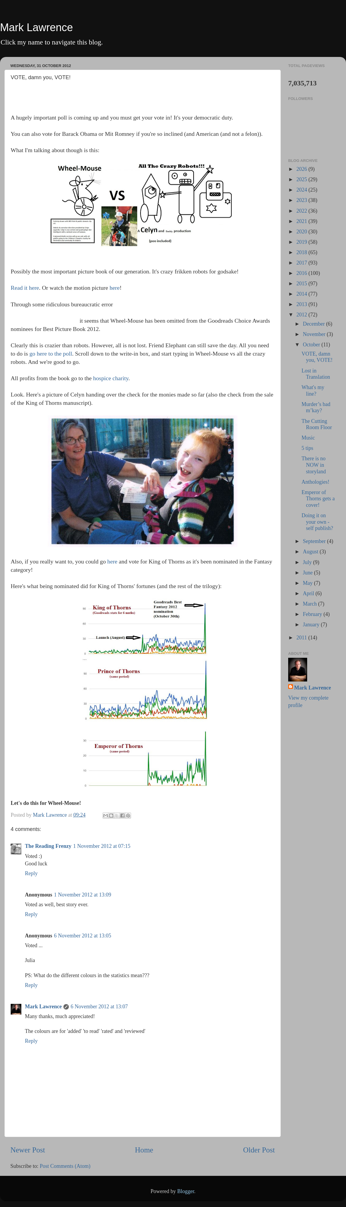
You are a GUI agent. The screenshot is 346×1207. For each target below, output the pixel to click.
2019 (302, 242)
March (310, 604)
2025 (302, 179)
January (312, 625)
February (313, 614)
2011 (302, 638)
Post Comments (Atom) (65, 1166)
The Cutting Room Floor (317, 424)
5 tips (307, 448)
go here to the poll (50, 353)
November (314, 334)
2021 (302, 221)
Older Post (259, 1150)
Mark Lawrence (36, 27)
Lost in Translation (316, 374)
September (315, 541)
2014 (302, 294)
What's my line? (313, 390)
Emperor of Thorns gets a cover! (318, 498)
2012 (302, 315)
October (312, 345)
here (114, 287)
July (308, 562)
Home (144, 1150)
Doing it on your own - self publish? (317, 521)
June (308, 573)
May (308, 583)
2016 (302, 273)
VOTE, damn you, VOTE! (317, 357)
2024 (302, 190)
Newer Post (27, 1150)
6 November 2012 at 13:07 (99, 1006)
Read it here (25, 287)
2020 (302, 232)
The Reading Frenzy (48, 846)
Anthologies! (315, 482)
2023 (302, 200)
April (309, 593)
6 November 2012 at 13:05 (82, 936)
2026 (302, 169)
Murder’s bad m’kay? (316, 407)
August (311, 552)
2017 (302, 263)
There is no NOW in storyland (314, 465)
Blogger (185, 1191)
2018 (302, 252)
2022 (302, 211)
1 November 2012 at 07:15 (101, 846)
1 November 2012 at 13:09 (82, 895)
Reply (31, 873)
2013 (302, 304)
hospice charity (110, 378)
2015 (302, 283)
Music (308, 438)
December (314, 324)
